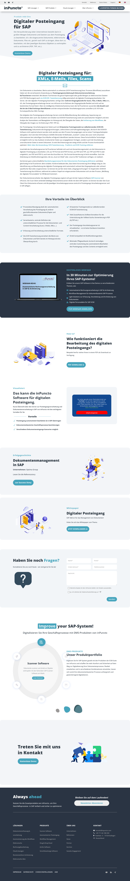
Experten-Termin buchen (112, 8)
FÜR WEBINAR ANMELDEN (80, 320)
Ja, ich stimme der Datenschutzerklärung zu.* (84, 603)
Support (113, 2)
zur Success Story (23, 482)
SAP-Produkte (50, 8)
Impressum (17, 872)
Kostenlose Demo (22, 53)
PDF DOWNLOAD (75, 365)
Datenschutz (28, 872)
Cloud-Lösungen (68, 8)
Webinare (93, 2)
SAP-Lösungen (32, 8)
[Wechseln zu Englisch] (125, 3)
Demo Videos (103, 2)
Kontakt (84, 2)
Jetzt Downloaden (77, 529)
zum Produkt (38, 678)
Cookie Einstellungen (44, 872)
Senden (112, 610)
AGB (56, 872)
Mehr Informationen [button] (91, 407)
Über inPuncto (87, 8)
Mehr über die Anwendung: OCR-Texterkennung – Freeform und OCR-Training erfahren (60, 145)
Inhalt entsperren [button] (91, 413)
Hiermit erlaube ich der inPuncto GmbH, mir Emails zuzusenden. (90, 599)
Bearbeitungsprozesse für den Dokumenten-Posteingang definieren (70, 161)
